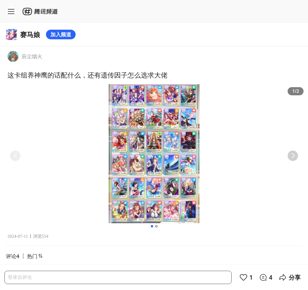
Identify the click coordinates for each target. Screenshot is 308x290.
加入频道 (60, 34)
